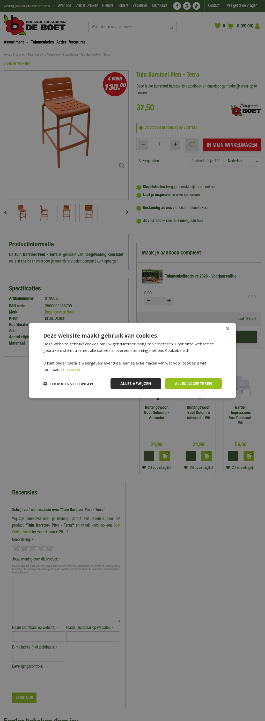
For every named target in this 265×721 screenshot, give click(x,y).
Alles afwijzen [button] (135, 383)
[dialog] (132, 360)
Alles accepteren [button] (193, 383)
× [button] (228, 329)
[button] (68, 383)
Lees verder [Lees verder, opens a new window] (72, 369)
